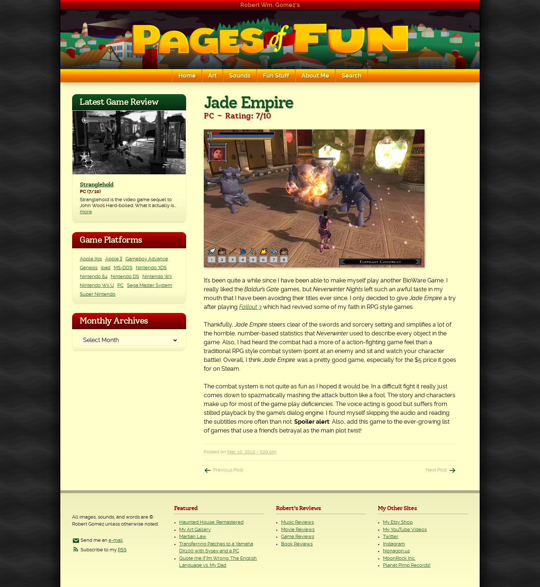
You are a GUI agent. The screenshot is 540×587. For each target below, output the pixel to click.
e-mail (116, 540)
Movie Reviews (298, 529)
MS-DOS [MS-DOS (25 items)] (123, 268)
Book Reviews (297, 544)
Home (187, 76)
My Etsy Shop (398, 522)
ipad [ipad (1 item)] (105, 268)
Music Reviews (297, 522)
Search (352, 76)
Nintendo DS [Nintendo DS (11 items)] (125, 276)
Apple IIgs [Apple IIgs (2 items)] (91, 259)
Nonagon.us (396, 551)
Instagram (394, 544)
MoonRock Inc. (399, 558)
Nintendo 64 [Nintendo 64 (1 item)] (93, 276)
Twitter (390, 536)
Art (212, 76)
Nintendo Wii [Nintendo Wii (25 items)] (157, 276)
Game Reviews (297, 536)
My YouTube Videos (405, 529)
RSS (122, 550)
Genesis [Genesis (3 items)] (88, 268)
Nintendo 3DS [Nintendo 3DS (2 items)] (151, 268)
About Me (315, 76)
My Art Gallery (195, 529)
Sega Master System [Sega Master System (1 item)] (149, 285)
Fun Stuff (276, 76)
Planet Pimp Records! (406, 565)
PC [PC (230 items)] (120, 285)
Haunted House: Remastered (211, 522)
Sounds (240, 76)
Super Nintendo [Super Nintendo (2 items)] (98, 294)
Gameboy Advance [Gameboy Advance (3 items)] (146, 259)
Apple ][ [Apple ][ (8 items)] (113, 259)
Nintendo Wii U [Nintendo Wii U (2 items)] (97, 285)
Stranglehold (96, 185)
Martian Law (192, 536)
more (86, 212)
